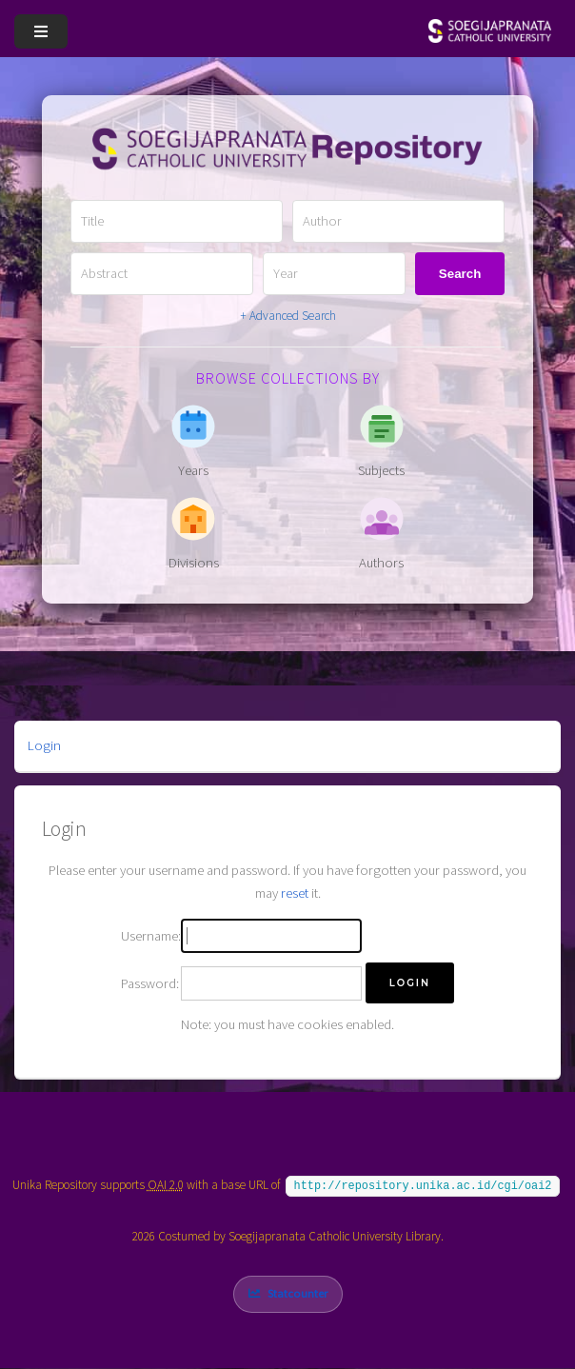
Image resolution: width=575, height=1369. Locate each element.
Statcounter (297, 1293)
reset (294, 893)
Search (460, 274)
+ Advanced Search (288, 316)
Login (44, 745)
